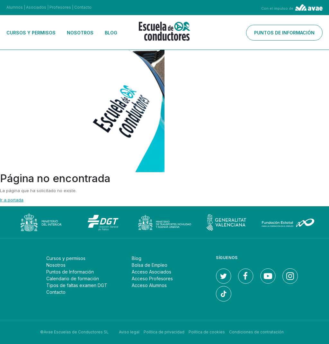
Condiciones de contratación (256, 332)
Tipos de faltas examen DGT (76, 285)
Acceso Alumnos (149, 285)
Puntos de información (284, 32)
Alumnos (14, 7)
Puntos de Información (70, 271)
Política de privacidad (164, 332)
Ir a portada (11, 199)
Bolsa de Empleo (149, 265)
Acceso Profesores (152, 278)
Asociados (36, 7)
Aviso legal (129, 332)
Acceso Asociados (151, 271)
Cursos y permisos (31, 32)
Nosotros (80, 32)
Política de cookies (207, 332)
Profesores (60, 7)
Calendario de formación (72, 278)
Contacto (83, 7)
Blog (111, 32)
